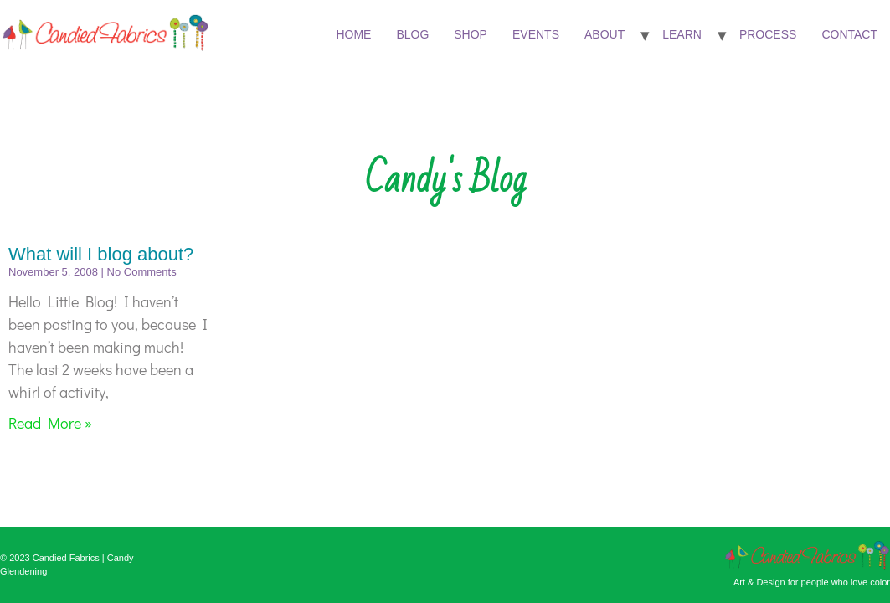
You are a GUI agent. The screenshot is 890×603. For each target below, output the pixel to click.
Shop (470, 34)
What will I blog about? (100, 254)
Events (535, 34)
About (604, 34)
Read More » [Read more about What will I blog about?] (50, 423)
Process (767, 34)
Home (353, 34)
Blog (412, 34)
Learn (682, 34)
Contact (849, 34)
